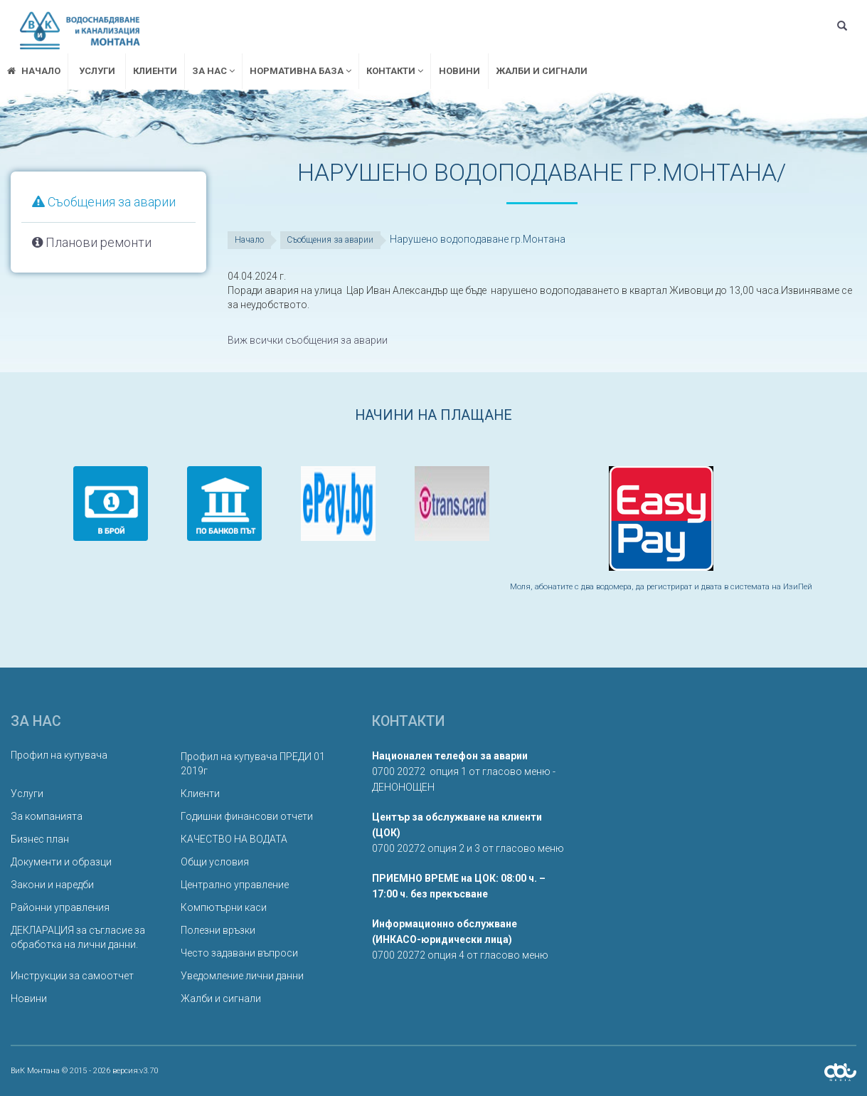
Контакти (394, 70)
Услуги (97, 70)
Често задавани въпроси (239, 953)
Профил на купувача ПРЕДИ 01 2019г (253, 763)
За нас (213, 70)
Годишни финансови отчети (247, 816)
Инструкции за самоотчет (72, 975)
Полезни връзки (218, 930)
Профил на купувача (59, 755)
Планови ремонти (91, 242)
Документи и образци (61, 862)
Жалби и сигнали (541, 70)
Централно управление (235, 884)
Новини (459, 70)
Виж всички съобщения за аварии (308, 340)
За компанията (47, 816)
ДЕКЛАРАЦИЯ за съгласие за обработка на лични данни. (78, 937)
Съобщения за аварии (104, 201)
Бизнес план (40, 839)
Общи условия (215, 862)
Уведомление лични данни (242, 975)
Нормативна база (300, 70)
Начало (249, 240)
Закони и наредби (52, 884)
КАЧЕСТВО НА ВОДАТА (234, 839)
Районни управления (60, 907)
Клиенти (155, 70)
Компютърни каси (224, 907)
